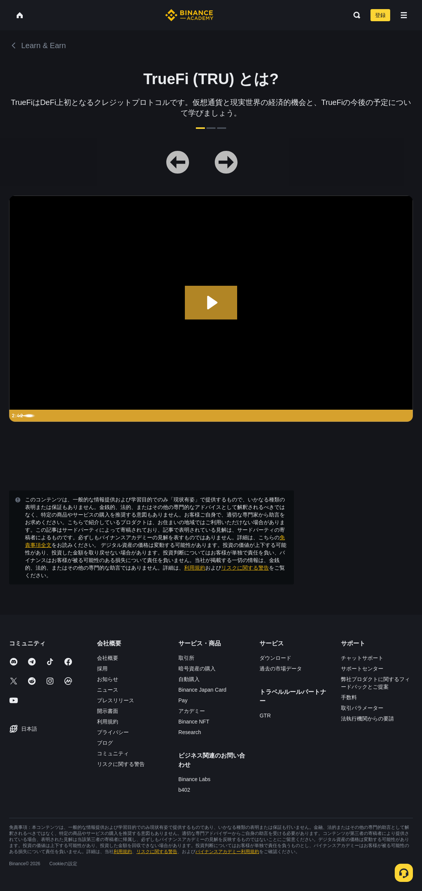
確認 (211, 507)
